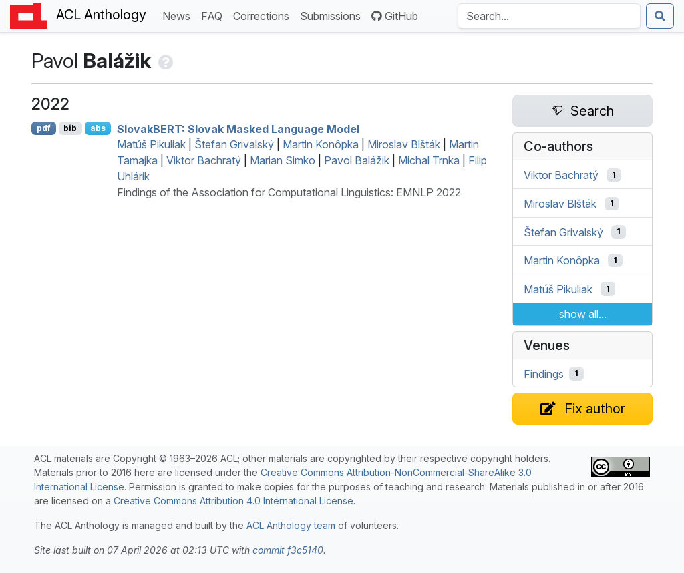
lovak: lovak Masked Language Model (238, 128)
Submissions (333, 15)
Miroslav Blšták (403, 144)
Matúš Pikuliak (151, 144)
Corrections (264, 15)
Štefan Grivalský (234, 144)
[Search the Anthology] (549, 16)
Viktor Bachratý (203, 160)
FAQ (214, 15)
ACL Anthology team (290, 525)
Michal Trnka (429, 160)
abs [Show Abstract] (98, 128)
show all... (583, 314)
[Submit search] (660, 16)
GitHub (394, 16)
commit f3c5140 (287, 550)
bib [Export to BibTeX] (70, 128)
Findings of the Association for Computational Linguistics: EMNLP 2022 (289, 192)
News (179, 15)
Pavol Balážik (356, 160)
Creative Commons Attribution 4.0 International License (233, 500)
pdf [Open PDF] (44, 128)
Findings (544, 373)
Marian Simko (282, 160)
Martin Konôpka (321, 144)
